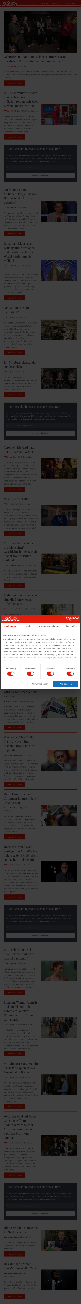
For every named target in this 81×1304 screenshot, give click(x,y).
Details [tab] (28, 626)
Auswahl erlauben (40, 684)
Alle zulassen (66, 684)
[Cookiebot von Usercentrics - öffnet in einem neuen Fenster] (68, 619)
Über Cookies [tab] (71, 626)
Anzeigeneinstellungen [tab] (49, 626)
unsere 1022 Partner (20, 639)
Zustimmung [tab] (10, 626)
